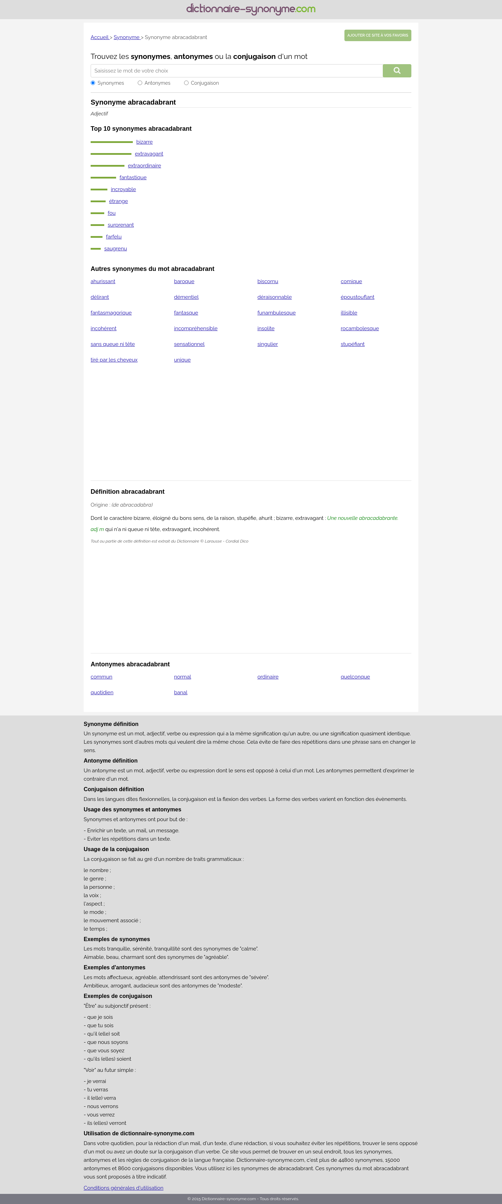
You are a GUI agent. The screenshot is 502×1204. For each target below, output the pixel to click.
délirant (100, 297)
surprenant (121, 225)
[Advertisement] (251, 426)
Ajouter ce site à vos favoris (378, 35)
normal (182, 677)
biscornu (267, 281)
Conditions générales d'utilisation (123, 1188)
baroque (184, 281)
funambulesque (276, 313)
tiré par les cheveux (114, 360)
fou (112, 213)
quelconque (355, 677)
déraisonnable (274, 297)
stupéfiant (353, 344)
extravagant (149, 154)
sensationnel (189, 344)
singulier (267, 344)
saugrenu (115, 248)
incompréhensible (196, 328)
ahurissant (103, 281)
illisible (349, 313)
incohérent (103, 328)
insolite (265, 328)
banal (180, 692)
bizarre (144, 142)
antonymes (193, 56)
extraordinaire (144, 165)
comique (351, 281)
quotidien (102, 692)
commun (101, 677)
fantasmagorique (111, 313)
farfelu (114, 237)
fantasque (186, 313)
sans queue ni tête (113, 344)
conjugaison (254, 56)
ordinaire (268, 677)
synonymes (150, 56)
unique (182, 360)
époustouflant (357, 297)
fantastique (133, 177)
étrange (118, 201)
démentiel (186, 297)
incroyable (123, 189)
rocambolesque (360, 328)
